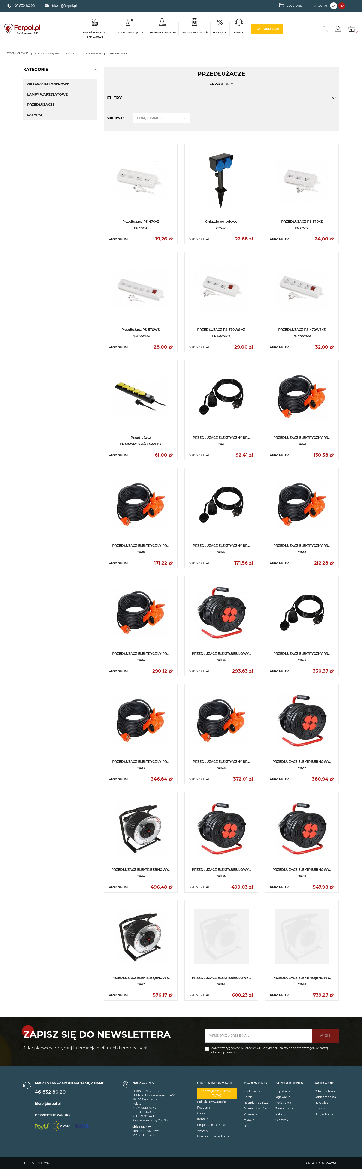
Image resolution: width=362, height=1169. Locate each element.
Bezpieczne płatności (211, 1125)
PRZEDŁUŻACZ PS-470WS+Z (302, 330)
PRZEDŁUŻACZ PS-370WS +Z (221, 330)
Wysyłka (203, 1130)
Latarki (34, 115)
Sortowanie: (117, 118)
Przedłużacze (40, 104)
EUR (333, 5)
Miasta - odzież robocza (213, 1136)
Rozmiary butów (255, 1108)
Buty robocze (324, 1114)
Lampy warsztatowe (47, 94)
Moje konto (283, 1102)
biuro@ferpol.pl (48, 1104)
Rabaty (280, 1114)
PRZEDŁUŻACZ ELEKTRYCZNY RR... (221, 438)
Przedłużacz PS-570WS (140, 330)
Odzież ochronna (326, 1091)
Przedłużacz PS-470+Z (140, 221)
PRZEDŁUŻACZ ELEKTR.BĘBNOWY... (221, 654)
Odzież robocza (325, 1097)
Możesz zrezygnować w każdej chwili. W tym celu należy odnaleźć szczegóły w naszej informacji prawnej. (269, 1050)
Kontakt (202, 1119)
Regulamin (204, 1107)
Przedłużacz (141, 438)
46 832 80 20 (50, 1092)
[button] (96, 69)
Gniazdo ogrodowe (221, 221)
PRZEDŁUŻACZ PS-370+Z (302, 221)
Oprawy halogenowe (48, 84)
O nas (201, 1113)
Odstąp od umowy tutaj (217, 1093)
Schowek (281, 1120)
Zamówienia (284, 1108)
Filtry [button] (221, 98)
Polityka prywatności (211, 1101)
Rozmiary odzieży (256, 1102)
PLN (342, 5)
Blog (247, 1125)
